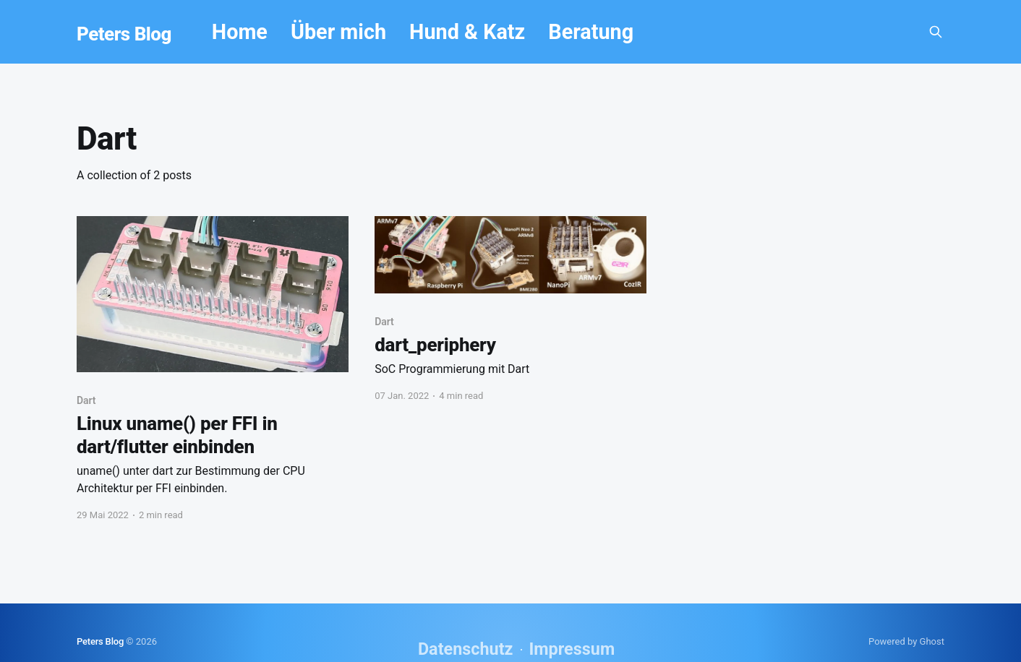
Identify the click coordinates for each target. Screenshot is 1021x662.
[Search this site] (935, 31)
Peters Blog (124, 34)
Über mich (338, 32)
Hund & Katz (467, 32)
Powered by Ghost (906, 641)
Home (240, 32)
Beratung (590, 32)
